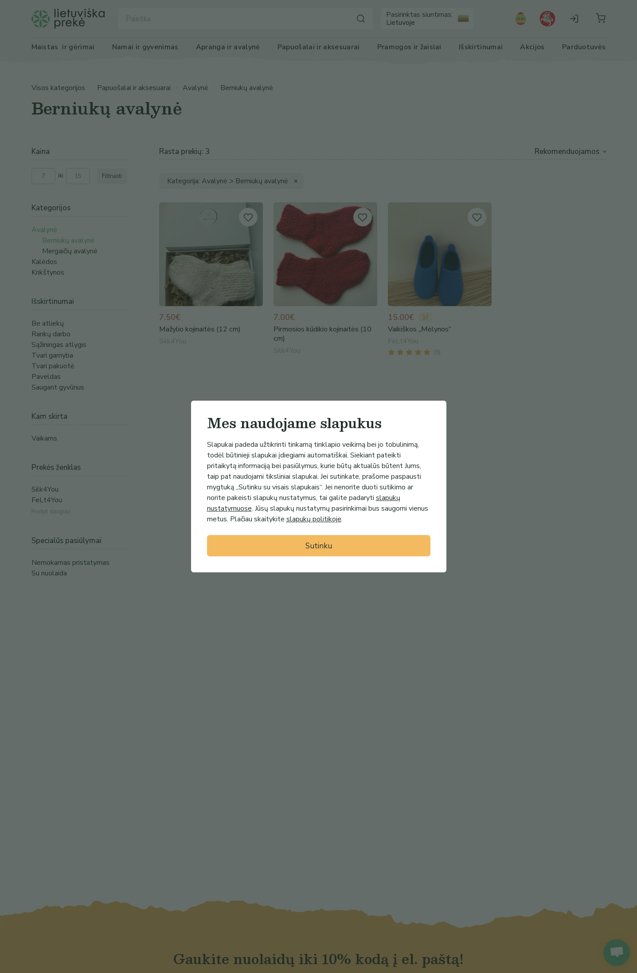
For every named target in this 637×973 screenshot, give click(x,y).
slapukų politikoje (313, 519)
